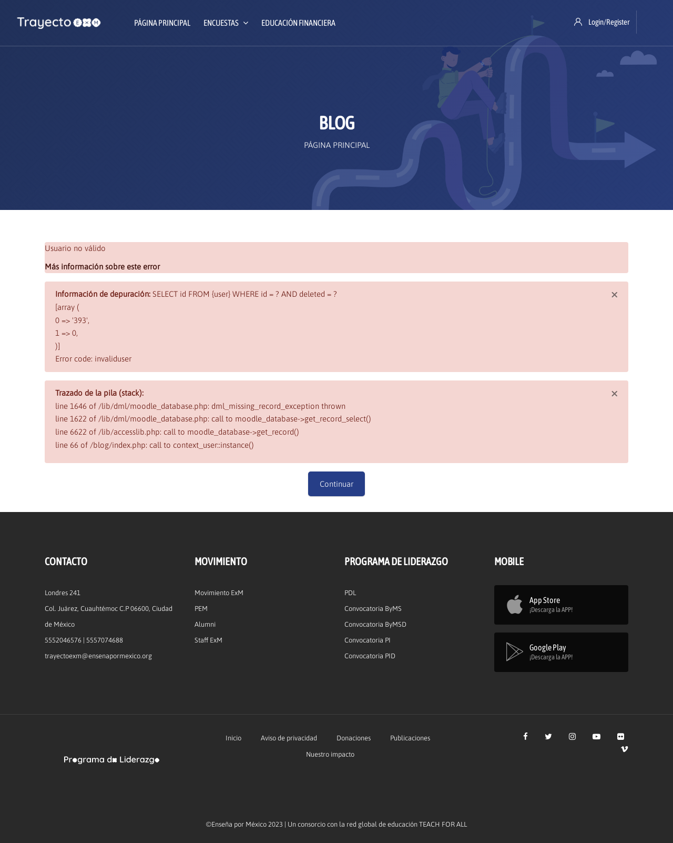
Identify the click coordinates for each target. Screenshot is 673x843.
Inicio (233, 738)
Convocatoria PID (369, 656)
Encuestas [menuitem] (225, 22)
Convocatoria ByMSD (375, 624)
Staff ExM (208, 640)
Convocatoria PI (367, 640)
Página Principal (337, 144)
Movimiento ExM (219, 593)
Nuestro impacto (330, 754)
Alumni (205, 624)
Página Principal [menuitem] (162, 22)
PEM (201, 609)
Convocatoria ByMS (373, 609)
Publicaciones (410, 738)
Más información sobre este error (102, 266)
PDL (350, 593)
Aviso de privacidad (289, 738)
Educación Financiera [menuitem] (298, 22)
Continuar (336, 483)
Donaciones (353, 738)
